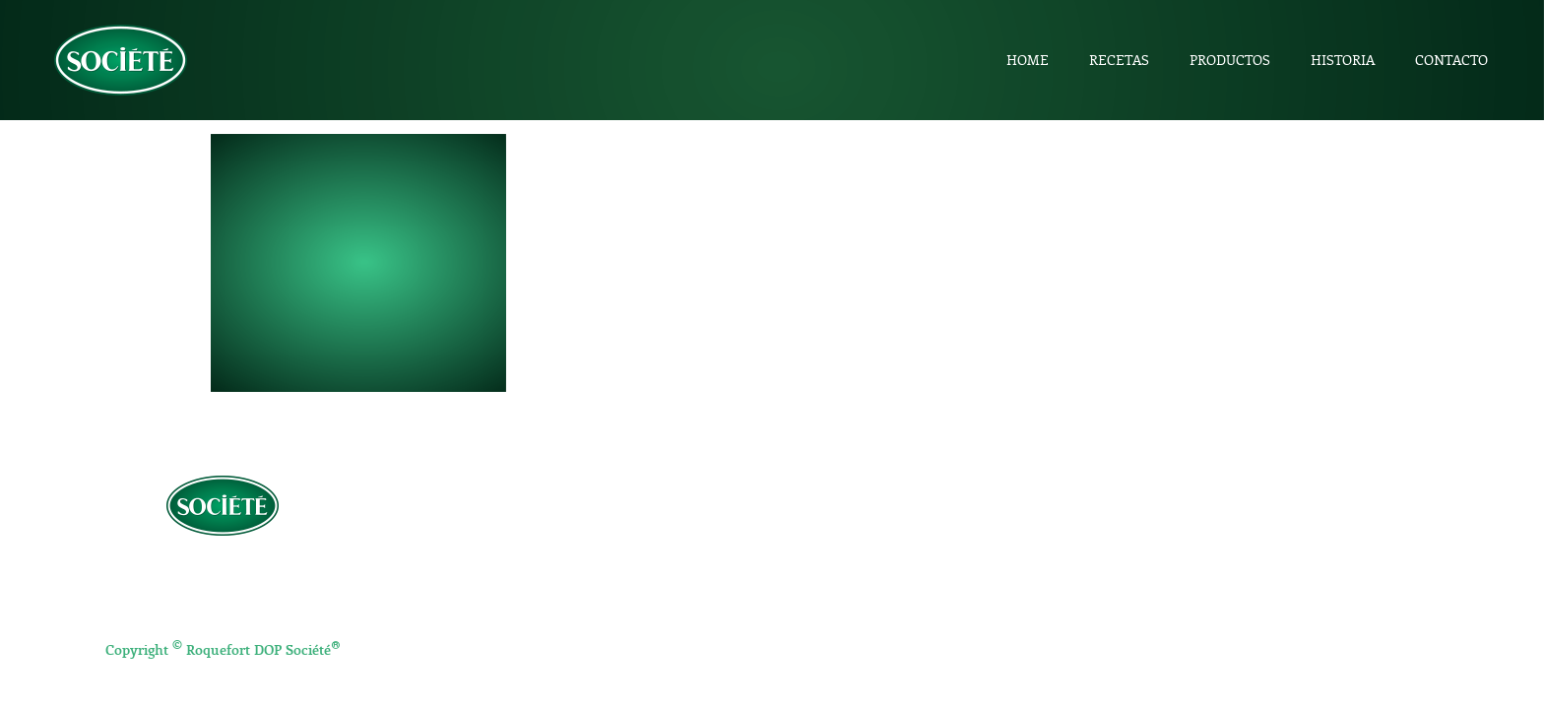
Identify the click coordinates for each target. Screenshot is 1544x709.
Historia (1343, 59)
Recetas (1119, 59)
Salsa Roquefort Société (1253, 627)
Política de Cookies (222, 609)
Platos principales (861, 572)
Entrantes (837, 548)
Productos (1230, 59)
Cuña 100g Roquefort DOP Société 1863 (1302, 551)
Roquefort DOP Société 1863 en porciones (1308, 577)
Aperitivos (837, 525)
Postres (830, 596)
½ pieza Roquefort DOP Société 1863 (1292, 527)
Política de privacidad (223, 566)
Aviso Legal (222, 588)
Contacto (1451, 59)
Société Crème (1223, 603)
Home (1027, 59)
